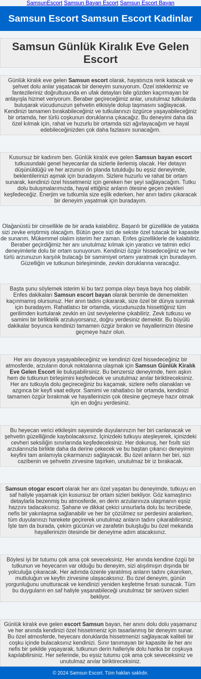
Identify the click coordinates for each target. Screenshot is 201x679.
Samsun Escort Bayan (147, 3)
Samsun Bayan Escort (91, 3)
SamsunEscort (44, 3)
